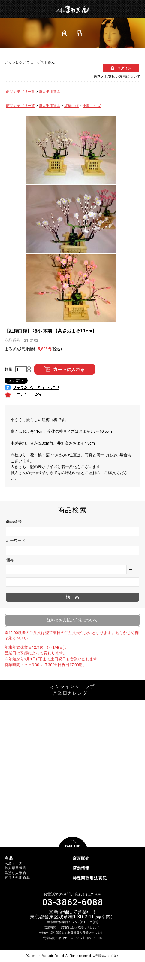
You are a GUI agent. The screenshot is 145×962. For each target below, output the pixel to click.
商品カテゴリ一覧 (20, 92)
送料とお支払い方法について (117, 76)
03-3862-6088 (72, 902)
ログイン (124, 68)
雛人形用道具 (49, 92)
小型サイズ (92, 106)
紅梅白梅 (71, 106)
